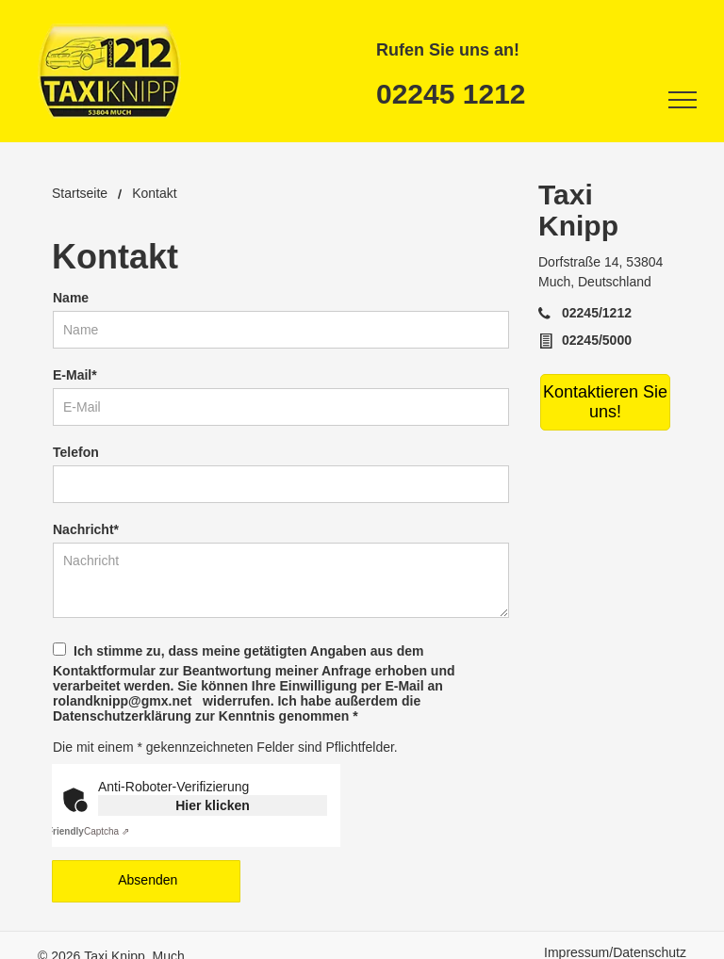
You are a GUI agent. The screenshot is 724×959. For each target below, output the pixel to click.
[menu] (682, 99)
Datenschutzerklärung (122, 715)
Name (71, 297)
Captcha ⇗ (88, 831)
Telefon (76, 452)
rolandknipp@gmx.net (122, 700)
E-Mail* (75, 374)
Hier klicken (212, 805)
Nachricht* (86, 529)
